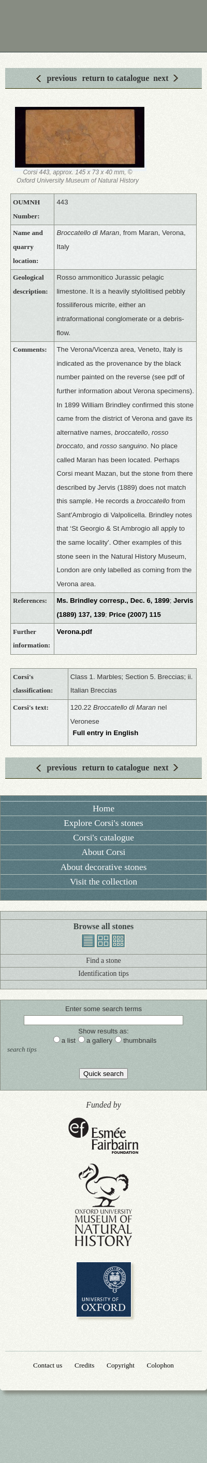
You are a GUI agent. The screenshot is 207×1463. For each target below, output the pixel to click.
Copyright (121, 1365)
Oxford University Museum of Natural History (103, 1205)
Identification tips (103, 973)
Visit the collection (103, 882)
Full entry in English (106, 733)
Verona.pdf (74, 632)
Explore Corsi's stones (103, 823)
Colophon (160, 1365)
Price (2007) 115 (134, 614)
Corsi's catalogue (103, 838)
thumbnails (118, 941)
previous (62, 78)
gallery (103, 941)
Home (103, 808)
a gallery (99, 1040)
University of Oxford (103, 1289)
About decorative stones (104, 867)
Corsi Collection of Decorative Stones (103, 26)
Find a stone (103, 960)
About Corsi (104, 852)
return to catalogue (116, 78)
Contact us (47, 1365)
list (88, 941)
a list (69, 1040)
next (160, 78)
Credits (84, 1365)
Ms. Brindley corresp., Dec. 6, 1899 (112, 600)
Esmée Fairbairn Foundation (103, 1136)
